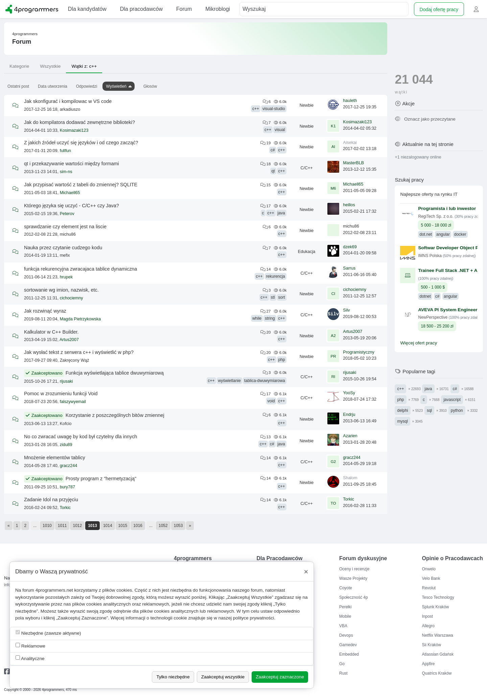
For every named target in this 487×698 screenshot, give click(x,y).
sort (281, 297)
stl (273, 297)
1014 (107, 525)
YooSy (349, 392)
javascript (452, 399)
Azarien (350, 435)
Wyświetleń (116, 86)
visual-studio (273, 108)
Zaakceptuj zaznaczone (280, 676)
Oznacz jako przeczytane (425, 119)
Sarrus (349, 268)
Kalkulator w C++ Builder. (51, 332)
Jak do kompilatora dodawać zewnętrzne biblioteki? (79, 122)
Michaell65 (70, 192)
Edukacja (306, 251)
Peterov (67, 213)
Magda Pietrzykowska (80, 319)
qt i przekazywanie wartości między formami (71, 163)
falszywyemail (73, 401)
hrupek (66, 277)
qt (273, 171)
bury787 (67, 487)
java (281, 213)
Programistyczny (358, 352)
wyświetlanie (229, 380)
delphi (402, 410)
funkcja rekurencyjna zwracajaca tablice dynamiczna (80, 269)
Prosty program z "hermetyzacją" (101, 478)
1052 (163, 525)
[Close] (306, 571)
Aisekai (349, 142)
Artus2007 (69, 339)
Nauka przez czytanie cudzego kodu (63, 247)
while (256, 318)
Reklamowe (30, 646)
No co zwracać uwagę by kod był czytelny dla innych (80, 436)
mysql (402, 421)
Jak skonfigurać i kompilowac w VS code (68, 101)
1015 (122, 525)
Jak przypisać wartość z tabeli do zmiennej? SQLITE (80, 184)
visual (280, 129)
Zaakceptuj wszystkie (223, 676)
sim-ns (66, 171)
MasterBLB (353, 163)
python (457, 410)
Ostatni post (18, 86)
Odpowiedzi (86, 86)
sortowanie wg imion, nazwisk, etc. (61, 290)
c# (273, 150)
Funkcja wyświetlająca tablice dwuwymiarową (115, 373)
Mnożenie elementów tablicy (54, 457)
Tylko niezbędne (172, 676)
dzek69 (349, 247)
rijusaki (66, 381)
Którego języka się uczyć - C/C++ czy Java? (71, 205)
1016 (137, 525)
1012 (77, 525)
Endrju (349, 414)
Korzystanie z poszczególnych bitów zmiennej (115, 415)
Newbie (307, 105)
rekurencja (275, 276)
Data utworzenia (52, 86)
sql (429, 410)
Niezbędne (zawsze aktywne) (48, 633)
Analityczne (30, 658)
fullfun (65, 150)
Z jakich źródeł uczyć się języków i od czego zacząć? (81, 142)
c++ (255, 108)
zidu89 (66, 444)
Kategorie (19, 66)
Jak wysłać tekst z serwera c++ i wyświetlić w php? (79, 352)
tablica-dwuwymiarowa (264, 380)
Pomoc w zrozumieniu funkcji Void (61, 393)
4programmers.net (54, 590)
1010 (47, 525)
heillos (349, 205)
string (270, 318)
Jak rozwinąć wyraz (45, 311)
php (281, 359)
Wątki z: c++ (84, 66)
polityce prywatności (253, 617)
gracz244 (68, 465)
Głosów (150, 86)
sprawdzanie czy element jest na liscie (65, 226)
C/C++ (306, 168)
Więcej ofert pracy (418, 342)
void (271, 401)
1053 (178, 525)
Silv (346, 310)
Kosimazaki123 (74, 130)
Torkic (65, 507)
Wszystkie (50, 66)
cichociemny (71, 298)
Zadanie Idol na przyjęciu (51, 499)
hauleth (350, 100)
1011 (62, 525)
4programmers (25, 34)
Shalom (350, 477)
